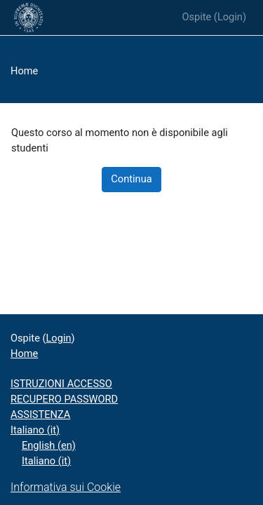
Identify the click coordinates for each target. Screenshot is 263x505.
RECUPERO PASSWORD (64, 399)
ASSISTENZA (40, 414)
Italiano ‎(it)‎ (35, 430)
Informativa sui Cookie (66, 487)
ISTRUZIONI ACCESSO (61, 383)
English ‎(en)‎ (49, 445)
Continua (131, 179)
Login (230, 17)
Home (24, 71)
